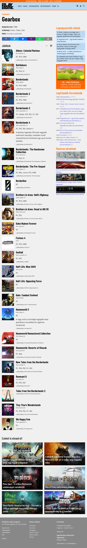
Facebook (32, 525)
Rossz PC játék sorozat (67, 137)
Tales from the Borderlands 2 (30, 391)
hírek (20, 6)
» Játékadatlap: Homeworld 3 (24, 328)
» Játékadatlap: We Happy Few (24, 429)
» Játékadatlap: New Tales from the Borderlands (29, 371)
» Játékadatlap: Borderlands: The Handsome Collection (31, 161)
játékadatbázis (34, 6)
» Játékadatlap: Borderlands (23, 89)
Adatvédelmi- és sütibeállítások (66, 543)
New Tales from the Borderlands (32, 362)
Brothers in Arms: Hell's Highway (32, 194)
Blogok (4, 538)
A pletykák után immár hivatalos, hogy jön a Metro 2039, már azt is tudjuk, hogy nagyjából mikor (70, 59)
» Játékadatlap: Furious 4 (22, 247)
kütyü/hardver (45, 6)
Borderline (21, 180)
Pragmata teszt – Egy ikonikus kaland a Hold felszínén (70, 40)
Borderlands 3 (23, 108)
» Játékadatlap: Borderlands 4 (24, 144)
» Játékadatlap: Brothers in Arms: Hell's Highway (29, 204)
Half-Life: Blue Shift (26, 266)
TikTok (31, 537)
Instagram (32, 530)
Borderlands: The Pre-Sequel (30, 166)
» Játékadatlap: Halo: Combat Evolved (26, 304)
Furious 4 (20, 238)
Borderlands (22, 79)
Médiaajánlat (6, 530)
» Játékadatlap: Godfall (22, 262)
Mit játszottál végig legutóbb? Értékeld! (72, 99)
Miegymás (60, 531)
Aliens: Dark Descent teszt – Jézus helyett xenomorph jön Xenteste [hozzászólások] (70, 142)
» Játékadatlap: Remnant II (23, 386)
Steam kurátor (33, 535)
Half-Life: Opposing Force (29, 281)
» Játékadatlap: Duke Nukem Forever (26, 233)
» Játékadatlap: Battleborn (23, 74)
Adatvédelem (6, 532)
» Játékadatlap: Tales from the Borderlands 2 (28, 394)
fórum (54, 6)
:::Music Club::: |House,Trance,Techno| (72, 104)
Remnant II (21, 376)
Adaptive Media (61, 540)
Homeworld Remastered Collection (33, 333)
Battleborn (21, 65)
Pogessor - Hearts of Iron (65, 528)
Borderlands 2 (23, 93)
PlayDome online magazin (11, 522)
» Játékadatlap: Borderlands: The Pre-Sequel (28, 176)
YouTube (32, 528)
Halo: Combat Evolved (27, 295)
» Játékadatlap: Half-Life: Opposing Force (27, 288)
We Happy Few (23, 419)
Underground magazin (64, 525)
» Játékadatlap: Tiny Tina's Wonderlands (27, 414)
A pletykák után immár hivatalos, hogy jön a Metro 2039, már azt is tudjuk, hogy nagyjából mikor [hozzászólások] (72, 111)
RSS (3, 535)
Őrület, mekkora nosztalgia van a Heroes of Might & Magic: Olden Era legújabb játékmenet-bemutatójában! (68, 34)
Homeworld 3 (22, 309)
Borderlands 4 (23, 122)
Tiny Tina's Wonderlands (28, 405)
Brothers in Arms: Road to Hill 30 (32, 209)
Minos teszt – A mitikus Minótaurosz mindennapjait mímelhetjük (69, 52)
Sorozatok (63, 135)
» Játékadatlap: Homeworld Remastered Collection (30, 343)
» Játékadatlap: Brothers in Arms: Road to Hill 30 (29, 218)
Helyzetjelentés (65, 97)
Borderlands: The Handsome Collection (30, 151)
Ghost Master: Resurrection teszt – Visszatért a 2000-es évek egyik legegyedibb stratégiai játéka (68, 46)
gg (58, 6)
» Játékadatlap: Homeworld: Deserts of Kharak (28, 357)
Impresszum (6, 528)
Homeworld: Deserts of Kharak (31, 347)
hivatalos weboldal (14, 33)
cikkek (25, 6)
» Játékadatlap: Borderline (23, 187)
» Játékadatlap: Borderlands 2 (24, 103)
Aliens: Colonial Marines (28, 50)
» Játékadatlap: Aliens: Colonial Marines (26, 60)
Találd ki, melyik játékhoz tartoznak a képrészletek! (70, 84)
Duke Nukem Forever (26, 223)
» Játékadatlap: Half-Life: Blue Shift (25, 276)
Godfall (19, 252)
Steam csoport (34, 532)
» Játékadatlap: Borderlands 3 (24, 117)
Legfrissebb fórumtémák (69, 93)
